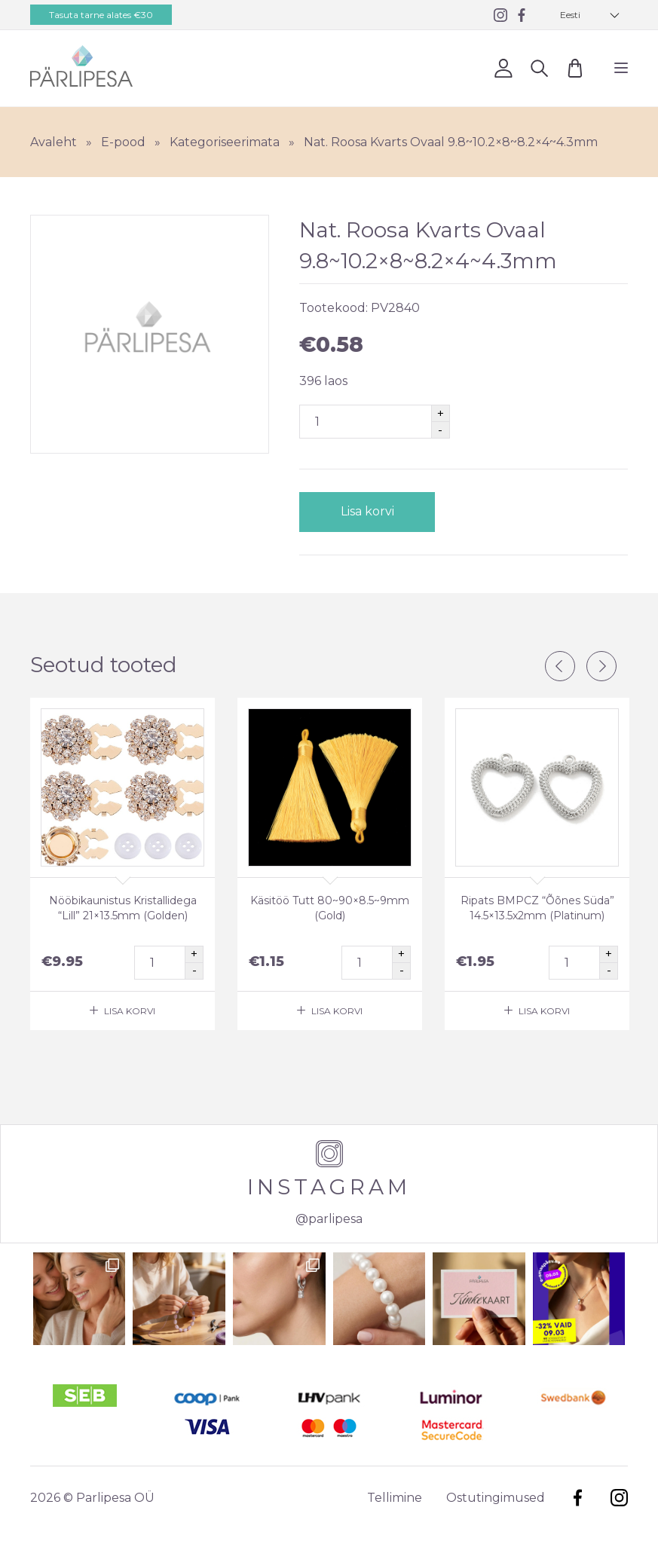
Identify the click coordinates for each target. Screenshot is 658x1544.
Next (601, 666)
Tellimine (394, 1497)
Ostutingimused (495, 1497)
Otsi (539, 67)
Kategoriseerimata (225, 142)
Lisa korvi (366, 511)
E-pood (123, 142)
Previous (560, 666)
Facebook (577, 1497)
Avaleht (53, 142)
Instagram (619, 1497)
